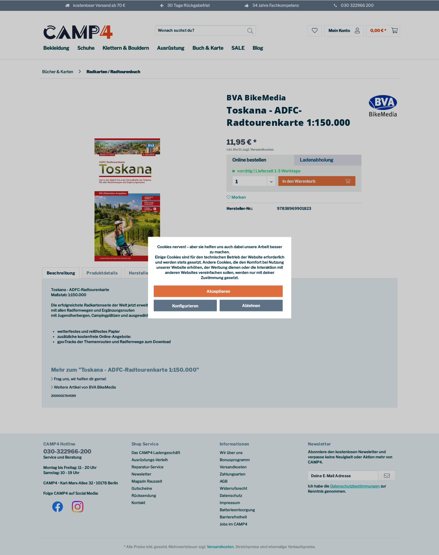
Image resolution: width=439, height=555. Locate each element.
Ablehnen (251, 305)
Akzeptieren (218, 291)
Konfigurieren (185, 305)
